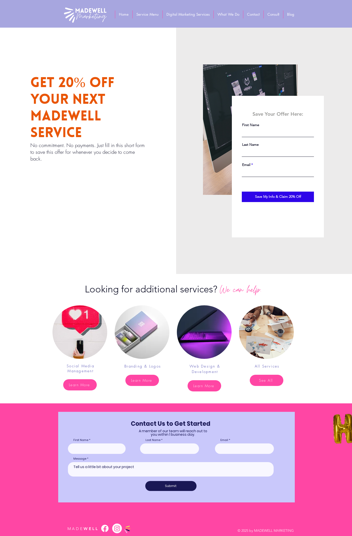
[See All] (266, 380)
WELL (83, 528)
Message (79, 458)
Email (246, 164)
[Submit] (171, 486)
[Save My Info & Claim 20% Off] (278, 197)
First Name (250, 125)
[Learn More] (80, 384)
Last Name (250, 144)
